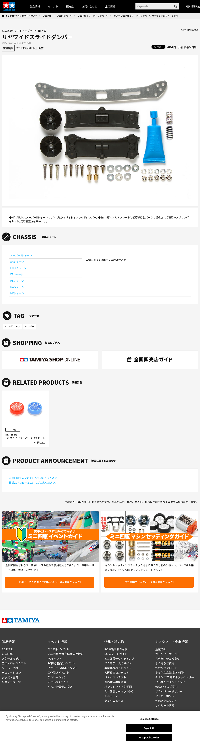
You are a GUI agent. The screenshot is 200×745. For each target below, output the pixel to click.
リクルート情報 (164, 705)
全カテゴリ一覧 (11, 682)
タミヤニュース (113, 701)
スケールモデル (11, 658)
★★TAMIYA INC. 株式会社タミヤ (21, 15)
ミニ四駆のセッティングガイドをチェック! (149, 582)
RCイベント (54, 658)
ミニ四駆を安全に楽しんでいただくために (33, 478)
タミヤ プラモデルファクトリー (174, 677)
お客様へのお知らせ (167, 658)
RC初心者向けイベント (61, 663)
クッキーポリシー (166, 696)
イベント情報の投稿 (59, 686)
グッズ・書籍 (10, 677)
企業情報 (160, 649)
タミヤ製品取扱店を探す (170, 672)
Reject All (149, 728)
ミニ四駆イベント (58, 649)
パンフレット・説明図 (118, 686)
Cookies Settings (149, 719)
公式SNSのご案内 (166, 686)
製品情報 (35, 6)
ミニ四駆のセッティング (119, 658)
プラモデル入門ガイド (118, 663)
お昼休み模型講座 (115, 682)
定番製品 (8, 48)
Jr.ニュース (111, 696)
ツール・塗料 (10, 668)
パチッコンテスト (115, 677)
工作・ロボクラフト (14, 663)
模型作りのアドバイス (118, 668)
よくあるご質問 (164, 663)
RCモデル (7, 649)
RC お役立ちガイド (115, 649)
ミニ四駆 (47, 15)
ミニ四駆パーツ (64, 15)
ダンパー (29, 326)
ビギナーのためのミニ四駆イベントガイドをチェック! (50, 582)
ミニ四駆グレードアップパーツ (93, 15)
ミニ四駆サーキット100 (118, 691)
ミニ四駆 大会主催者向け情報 (65, 654)
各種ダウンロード (166, 668)
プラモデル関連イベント (62, 668)
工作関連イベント (58, 672)
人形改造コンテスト (116, 672)
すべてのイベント (58, 682)
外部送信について (166, 701)
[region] (100, 728)
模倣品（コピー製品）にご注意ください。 (33, 482)
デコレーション (11, 672)
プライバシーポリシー (169, 691)
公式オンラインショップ (170, 682)
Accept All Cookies (149, 737)
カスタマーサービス (167, 654)
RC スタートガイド (115, 654)
